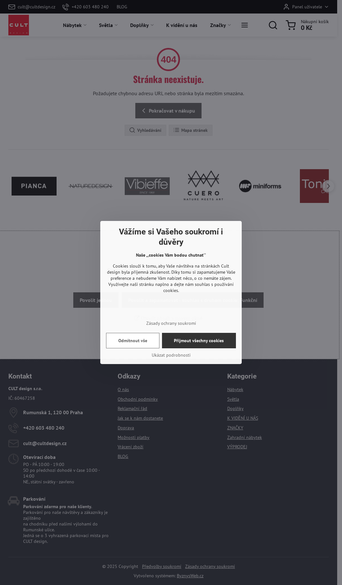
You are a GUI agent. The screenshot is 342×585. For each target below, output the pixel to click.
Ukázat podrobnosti (171, 355)
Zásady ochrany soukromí (171, 323)
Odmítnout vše (132, 340)
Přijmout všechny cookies (199, 340)
